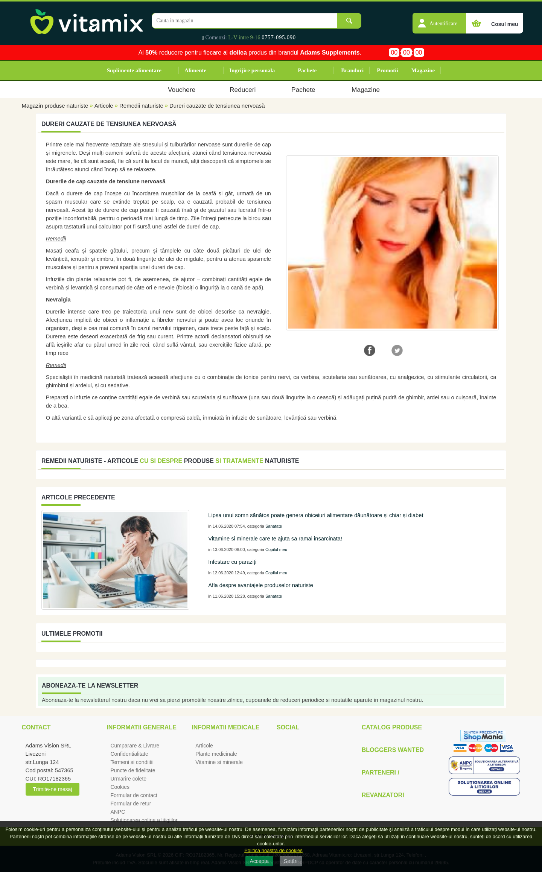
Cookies (119, 787)
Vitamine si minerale (219, 762)
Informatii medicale (225, 727)
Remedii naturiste (141, 105)
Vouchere (181, 89)
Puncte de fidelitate (132, 770)
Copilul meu (276, 549)
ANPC (117, 812)
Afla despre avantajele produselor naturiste (260, 585)
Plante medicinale (216, 754)
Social (288, 727)
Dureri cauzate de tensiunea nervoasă (217, 105)
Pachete (307, 70)
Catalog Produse (392, 727)
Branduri (352, 70)
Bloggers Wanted (393, 750)
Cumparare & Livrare (134, 746)
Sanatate (273, 526)
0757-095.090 (279, 37)
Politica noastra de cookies (273, 850)
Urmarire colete (128, 779)
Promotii (387, 70)
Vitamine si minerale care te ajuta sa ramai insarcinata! (275, 539)
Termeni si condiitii (131, 762)
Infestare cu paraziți (232, 562)
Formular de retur (130, 803)
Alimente (195, 70)
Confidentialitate (129, 754)
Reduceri (243, 89)
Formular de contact (133, 795)
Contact (36, 727)
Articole (103, 105)
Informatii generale (141, 727)
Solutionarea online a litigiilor (143, 820)
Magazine (423, 70)
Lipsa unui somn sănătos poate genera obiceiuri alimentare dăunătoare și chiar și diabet (315, 515)
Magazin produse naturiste (55, 105)
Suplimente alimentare (134, 70)
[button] (439, 19)
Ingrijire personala (252, 70)
